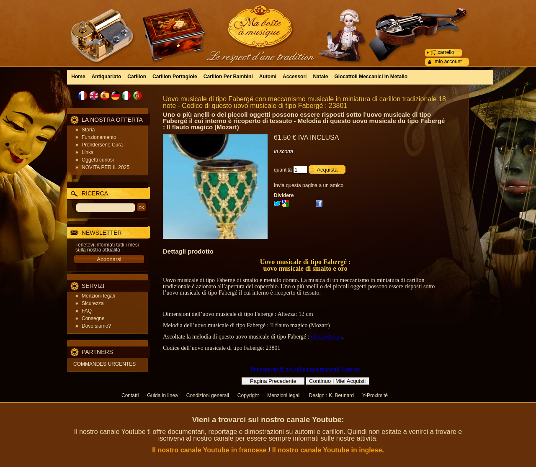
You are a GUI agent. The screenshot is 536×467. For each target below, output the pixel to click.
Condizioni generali (207, 395)
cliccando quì (326, 337)
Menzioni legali (98, 296)
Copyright (248, 395)
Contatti (130, 395)
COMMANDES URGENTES (104, 364)
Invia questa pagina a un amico (308, 185)
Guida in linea (162, 395)
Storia (88, 130)
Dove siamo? (96, 326)
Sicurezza (93, 303)
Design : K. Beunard (331, 395)
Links (87, 152)
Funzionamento (99, 137)
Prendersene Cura (102, 145)
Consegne (93, 318)
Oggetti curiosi (98, 160)
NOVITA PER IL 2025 (105, 167)
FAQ (87, 311)
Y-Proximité (375, 395)
